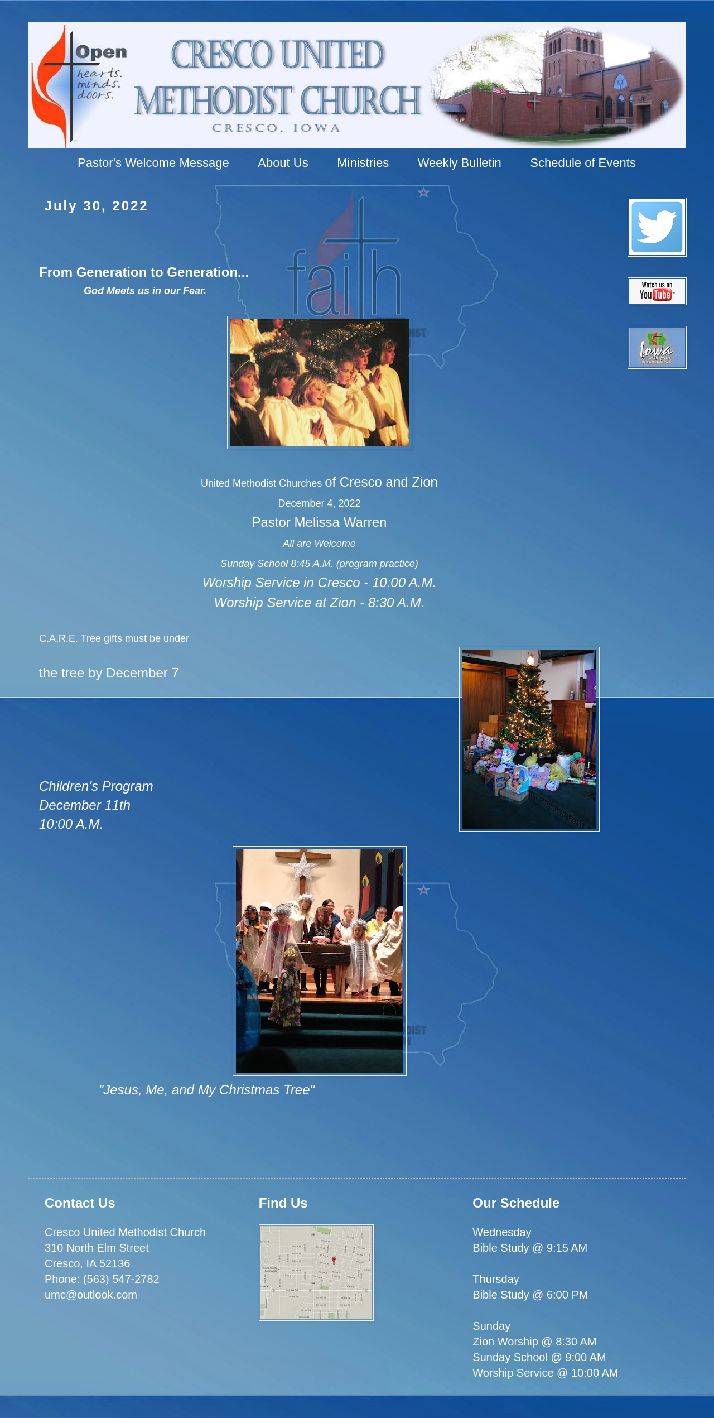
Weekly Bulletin (459, 163)
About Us (283, 163)
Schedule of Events (583, 163)
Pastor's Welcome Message (153, 163)
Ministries (363, 163)
